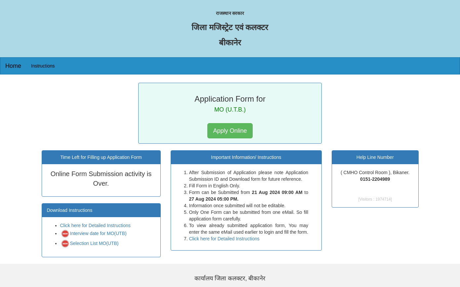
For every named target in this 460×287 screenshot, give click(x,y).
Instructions (43, 66)
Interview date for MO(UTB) (93, 214)
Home (13, 66)
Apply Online (230, 130)
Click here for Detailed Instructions (95, 206)
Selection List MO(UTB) (89, 224)
